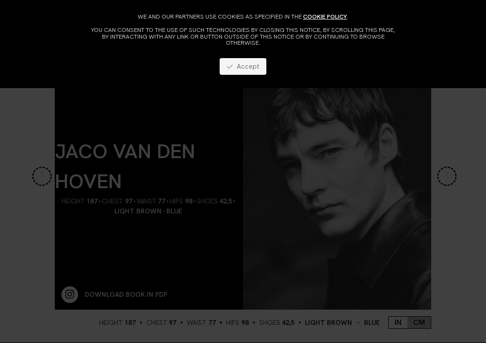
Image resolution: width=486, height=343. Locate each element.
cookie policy (325, 16)
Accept (243, 66)
